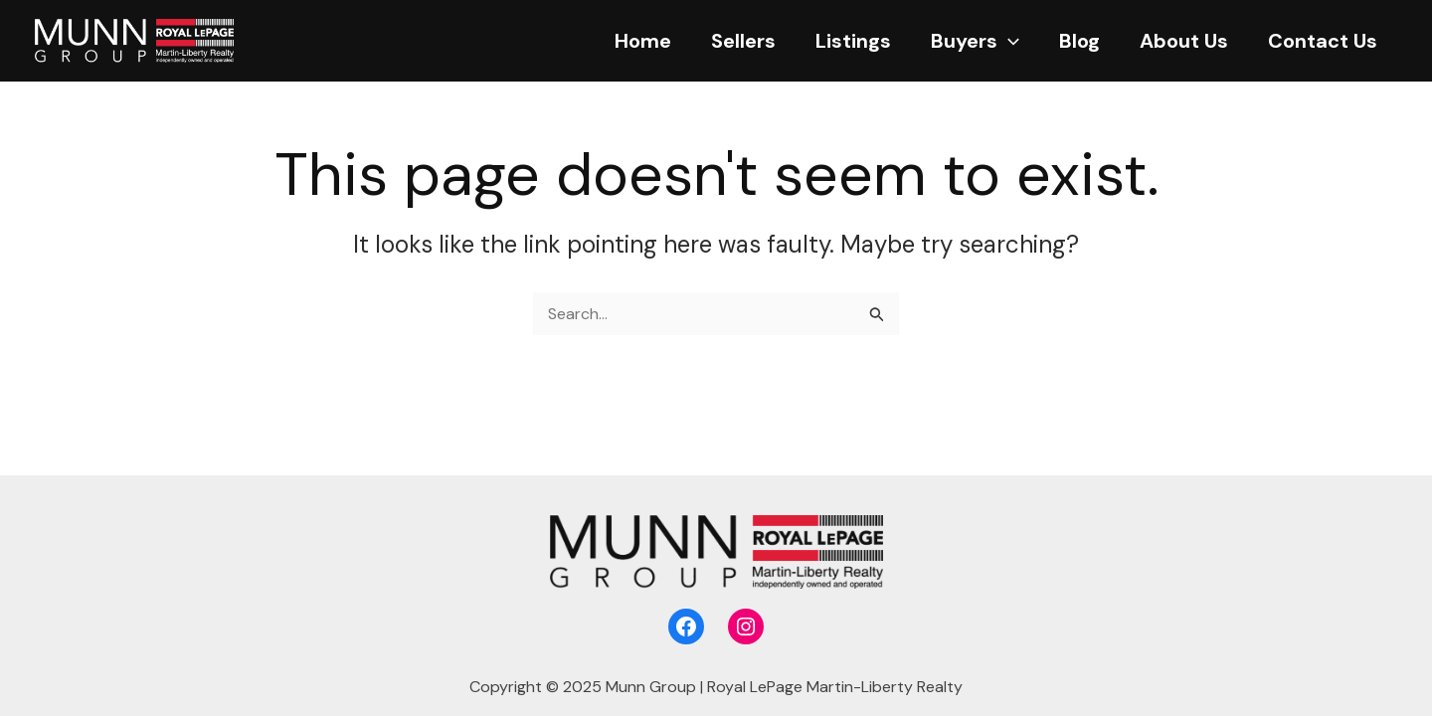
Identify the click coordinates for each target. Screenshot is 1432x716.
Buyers (975, 41)
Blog (1079, 41)
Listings (853, 41)
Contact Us (1322, 41)
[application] (1008, 41)
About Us (1184, 41)
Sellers (743, 41)
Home (643, 41)
